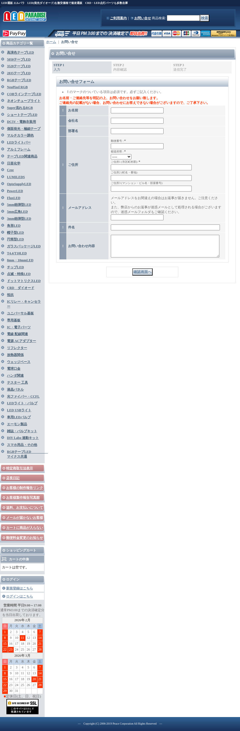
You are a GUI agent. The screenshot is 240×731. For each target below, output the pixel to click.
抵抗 (10, 295)
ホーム (51, 42)
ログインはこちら (19, 596)
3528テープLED (19, 66)
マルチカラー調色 (20, 135)
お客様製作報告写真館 (23, 498)
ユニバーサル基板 (20, 313)
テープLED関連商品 (22, 156)
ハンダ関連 (15, 376)
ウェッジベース (18, 362)
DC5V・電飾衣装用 (21, 122)
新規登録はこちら (19, 588)
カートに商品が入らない (24, 528)
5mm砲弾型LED (19, 205)
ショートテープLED (22, 115)
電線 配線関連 (17, 334)
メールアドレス (80, 208)
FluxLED (13, 198)
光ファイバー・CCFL (23, 396)
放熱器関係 (15, 355)
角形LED (14, 226)
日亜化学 (13, 163)
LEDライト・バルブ (22, 403)
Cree (10, 170)
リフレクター (17, 348)
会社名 (73, 121)
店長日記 (13, 478)
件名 (71, 227)
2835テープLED (19, 73)
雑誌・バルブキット (22, 431)
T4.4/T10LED (17, 253)
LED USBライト (19, 410)
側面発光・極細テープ (23, 129)
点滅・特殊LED (19, 274)
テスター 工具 (17, 382)
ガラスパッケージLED (24, 246)
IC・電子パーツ (19, 327)
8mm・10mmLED (20, 260)
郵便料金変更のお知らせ (24, 538)
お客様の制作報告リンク (24, 488)
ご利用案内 (118, 18)
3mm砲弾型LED (19, 219)
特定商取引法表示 (19, 468)
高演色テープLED (20, 52)
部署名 (73, 131)
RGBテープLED (19, 80)
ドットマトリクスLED (24, 281)
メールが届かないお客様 (24, 518)
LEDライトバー (19, 142)
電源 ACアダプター (21, 341)
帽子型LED (15, 233)
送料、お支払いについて (24, 508)
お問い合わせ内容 (81, 248)
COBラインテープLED (24, 94)
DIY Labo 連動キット (23, 438)
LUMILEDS (16, 177)
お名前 (73, 110)
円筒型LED (15, 239)
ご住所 (73, 165)
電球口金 (13, 369)
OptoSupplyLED (19, 184)
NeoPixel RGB (17, 87)
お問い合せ (142, 18)
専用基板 (13, 320)
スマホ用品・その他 (22, 445)
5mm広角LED (17, 212)
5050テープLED (19, 59)
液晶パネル (15, 389)
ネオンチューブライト (23, 101)
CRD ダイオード (20, 288)
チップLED (15, 267)
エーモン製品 (17, 424)
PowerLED (15, 191)
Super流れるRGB (20, 108)
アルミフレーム (18, 149)
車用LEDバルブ (19, 417)
